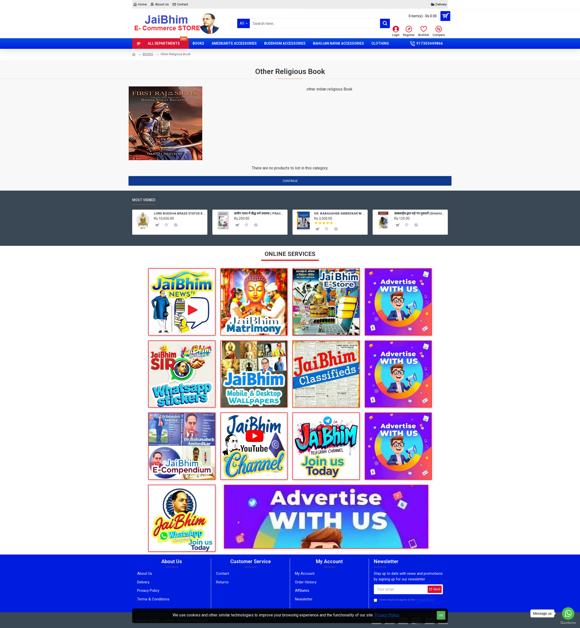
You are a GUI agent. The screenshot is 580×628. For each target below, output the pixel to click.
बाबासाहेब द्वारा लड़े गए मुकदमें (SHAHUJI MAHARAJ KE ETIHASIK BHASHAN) (420, 213)
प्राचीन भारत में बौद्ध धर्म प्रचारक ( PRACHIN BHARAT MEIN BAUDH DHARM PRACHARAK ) (260, 213)
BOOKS (148, 54)
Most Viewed (143, 200)
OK (441, 615)
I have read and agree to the (405, 600)
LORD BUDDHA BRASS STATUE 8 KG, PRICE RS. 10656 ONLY (179, 213)
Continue (290, 181)
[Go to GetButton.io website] (568, 623)
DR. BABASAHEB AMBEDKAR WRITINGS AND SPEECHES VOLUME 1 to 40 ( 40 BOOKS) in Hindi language (340, 213)
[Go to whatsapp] (568, 613)
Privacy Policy (387, 615)
